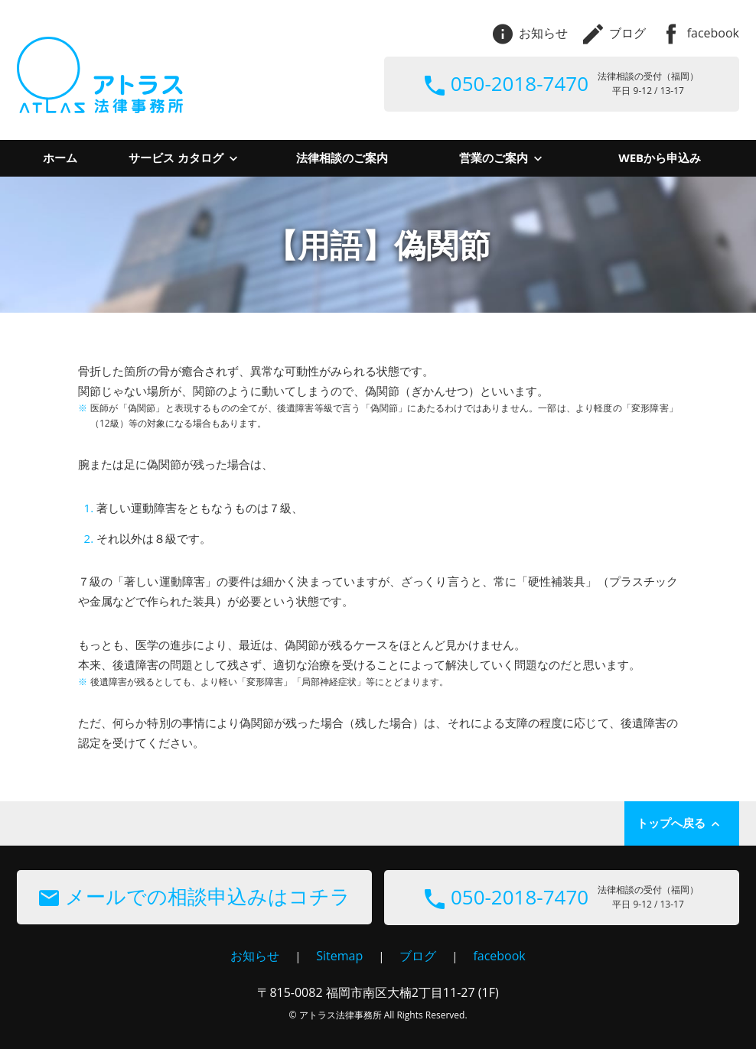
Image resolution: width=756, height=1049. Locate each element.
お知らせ (530, 32)
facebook (700, 32)
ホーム (60, 157)
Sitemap (339, 955)
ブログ (614, 32)
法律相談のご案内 (342, 157)
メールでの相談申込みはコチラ (194, 896)
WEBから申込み (659, 157)
